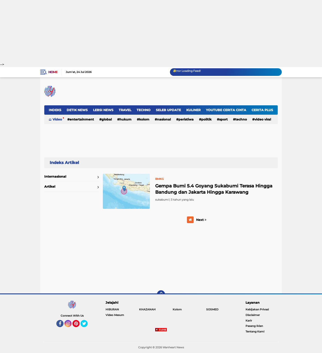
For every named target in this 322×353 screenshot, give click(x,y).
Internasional (55, 176)
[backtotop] (161, 294)
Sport (223, 119)
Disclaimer (253, 315)
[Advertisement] (161, 31)
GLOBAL (107, 119)
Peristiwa (186, 119)
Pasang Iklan (254, 326)
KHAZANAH (147, 309)
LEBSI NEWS (103, 110)
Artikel (49, 187)
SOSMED (212, 309)
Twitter (86, 325)
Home (52, 72)
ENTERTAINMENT (82, 119)
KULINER (193, 110)
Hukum (125, 119)
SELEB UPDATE (168, 110)
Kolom (144, 119)
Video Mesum (115, 315)
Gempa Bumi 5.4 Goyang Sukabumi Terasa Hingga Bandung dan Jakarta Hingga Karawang (213, 189)
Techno (241, 119)
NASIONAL (164, 119)
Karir (249, 320)
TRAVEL (125, 110)
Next (201, 220)
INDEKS (55, 110)
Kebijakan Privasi (257, 309)
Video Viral (262, 119)
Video (57, 119)
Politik (206, 119)
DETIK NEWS (77, 110)
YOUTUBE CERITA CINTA (226, 110)
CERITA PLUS (262, 110)
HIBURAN (112, 309)
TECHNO (143, 110)
